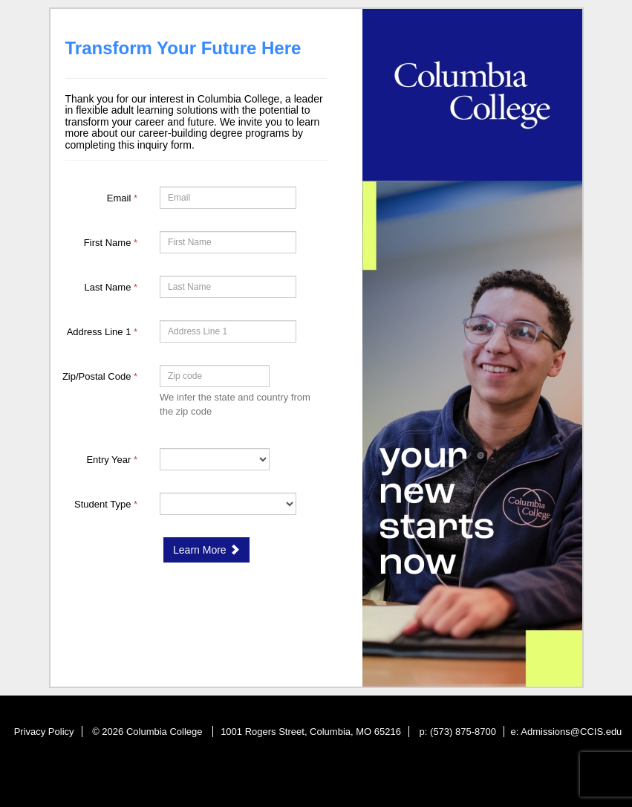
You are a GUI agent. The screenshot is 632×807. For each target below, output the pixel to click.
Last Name (111, 287)
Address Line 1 (102, 331)
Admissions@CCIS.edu (571, 731)
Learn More (206, 550)
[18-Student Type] (228, 504)
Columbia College (165, 731)
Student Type (105, 504)
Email (122, 198)
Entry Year (111, 459)
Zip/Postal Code (99, 376)
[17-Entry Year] (215, 459)
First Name (110, 242)
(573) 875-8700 (463, 731)
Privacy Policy (44, 731)
